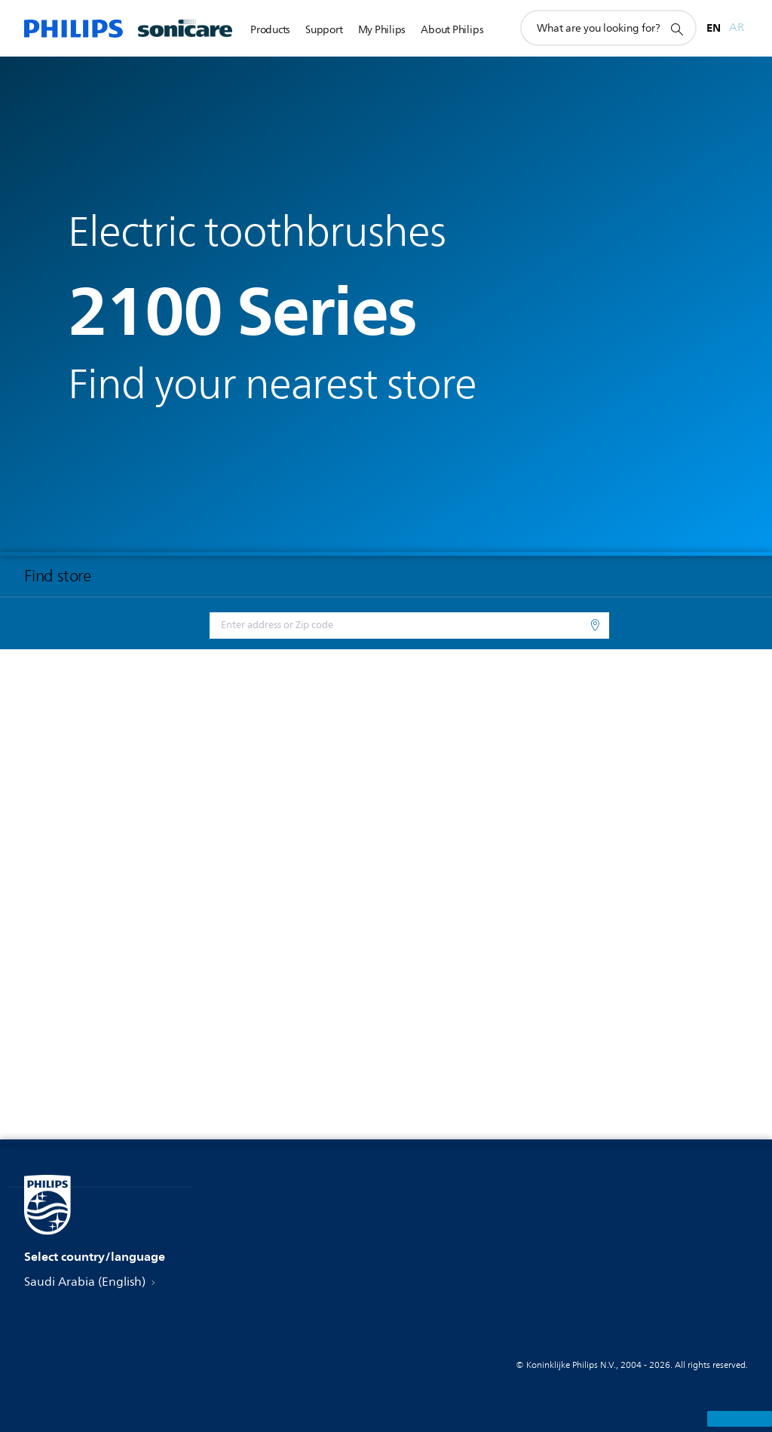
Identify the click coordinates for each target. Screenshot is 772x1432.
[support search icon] (676, 29)
